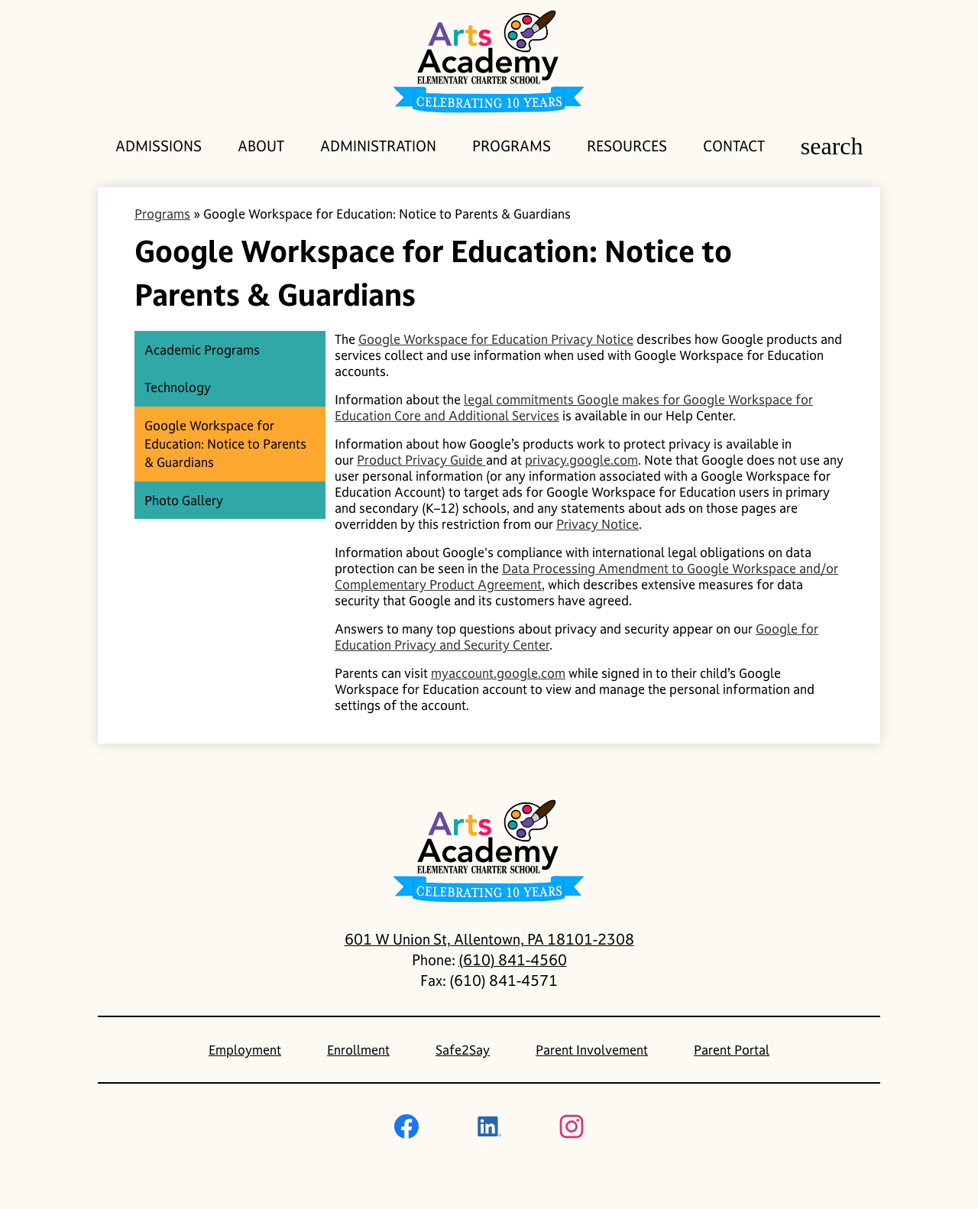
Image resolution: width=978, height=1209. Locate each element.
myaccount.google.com (498, 673)
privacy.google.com (581, 460)
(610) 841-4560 (512, 960)
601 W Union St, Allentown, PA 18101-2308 (489, 939)
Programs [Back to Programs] (162, 214)
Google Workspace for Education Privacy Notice (495, 339)
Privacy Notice (597, 524)
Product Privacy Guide (421, 460)
